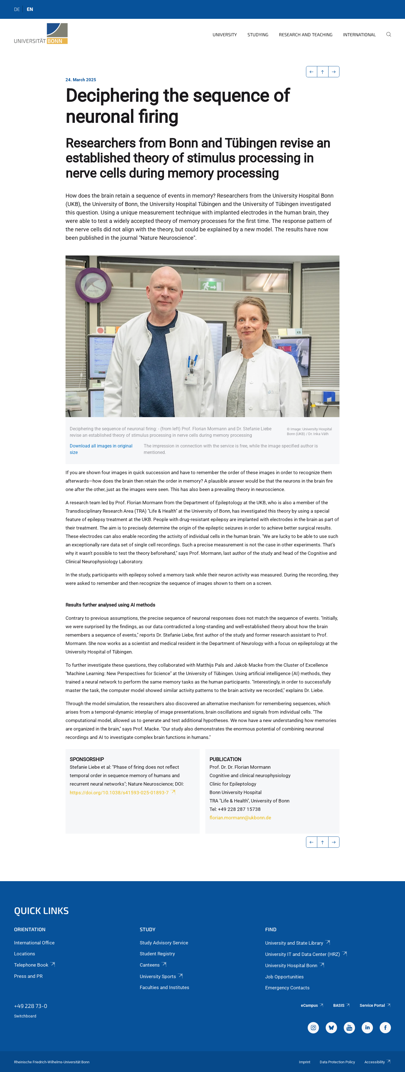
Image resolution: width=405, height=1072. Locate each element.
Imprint (304, 1062)
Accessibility (377, 1062)
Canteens (153, 965)
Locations (24, 953)
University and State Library (298, 943)
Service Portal (375, 1005)
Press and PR (28, 976)
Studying (258, 34)
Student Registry (157, 953)
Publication (225, 759)
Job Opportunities (284, 977)
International (359, 34)
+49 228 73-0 (30, 1005)
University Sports (162, 976)
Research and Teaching (305, 34)
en (30, 9)
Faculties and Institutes (164, 987)
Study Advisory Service (164, 943)
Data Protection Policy (337, 1062)
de (17, 9)
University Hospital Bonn (295, 965)
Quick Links (41, 910)
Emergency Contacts (287, 987)
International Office (34, 943)
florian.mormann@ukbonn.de (240, 817)
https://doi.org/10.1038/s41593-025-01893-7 (123, 792)
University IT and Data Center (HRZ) (306, 954)
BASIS (341, 1005)
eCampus (312, 1005)
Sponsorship (87, 759)
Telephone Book (35, 965)
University (225, 34)
